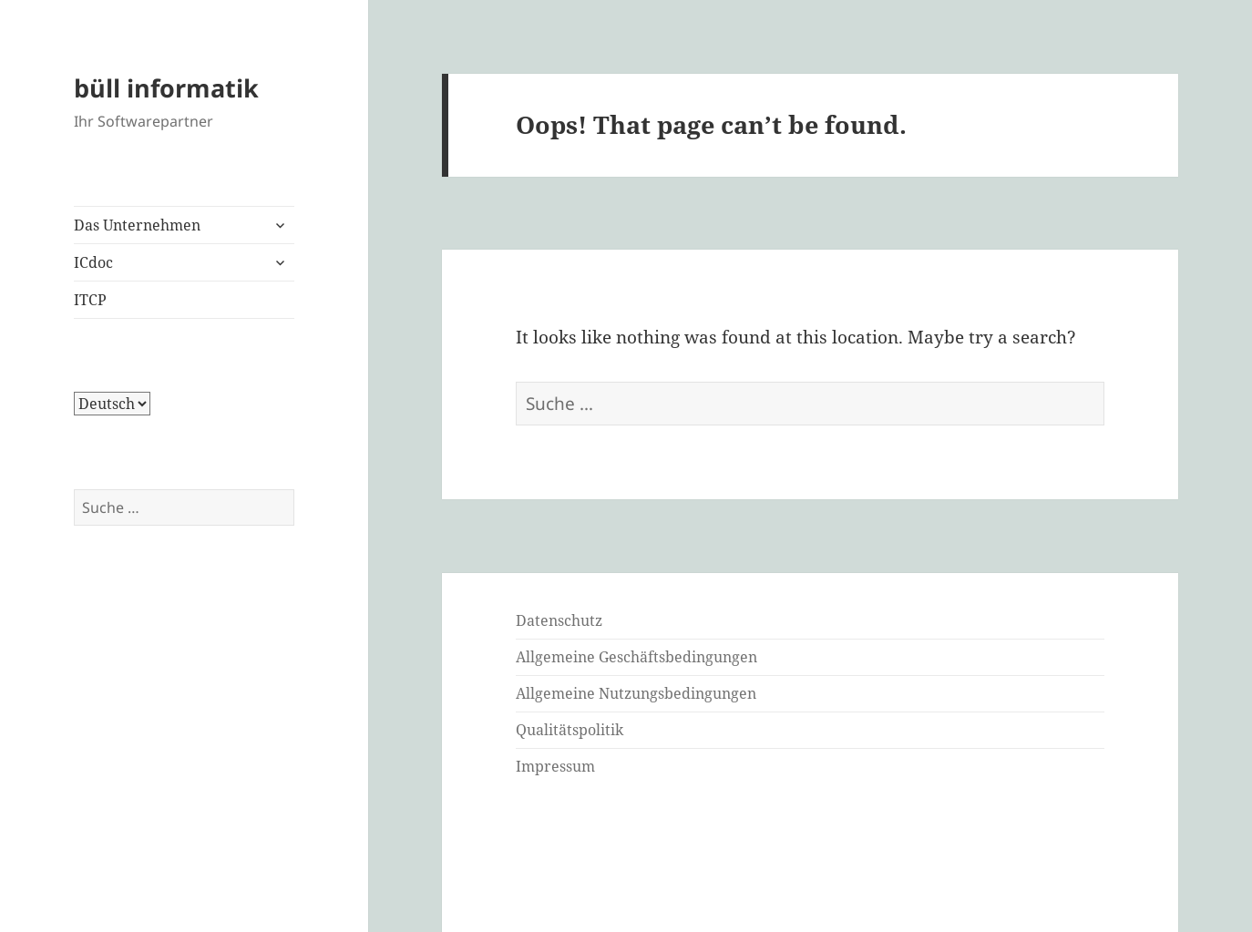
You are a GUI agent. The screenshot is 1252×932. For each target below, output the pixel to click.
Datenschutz (559, 620)
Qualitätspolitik (569, 730)
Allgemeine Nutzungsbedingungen (636, 693)
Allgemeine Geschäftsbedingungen (636, 657)
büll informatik (166, 88)
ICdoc (93, 262)
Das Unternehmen (137, 225)
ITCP (90, 300)
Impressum (555, 766)
